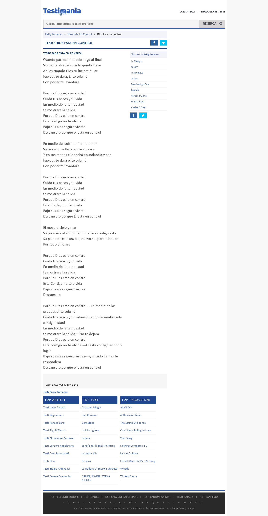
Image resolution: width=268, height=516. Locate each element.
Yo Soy (134, 67)
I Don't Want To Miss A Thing (137, 461)
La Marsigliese (90, 430)
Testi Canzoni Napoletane (58, 445)
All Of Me (126, 407)
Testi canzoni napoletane (121, 497)
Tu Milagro (136, 61)
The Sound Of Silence (133, 422)
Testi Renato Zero (53, 422)
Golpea (134, 78)
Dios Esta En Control (80, 34)
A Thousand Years (130, 415)
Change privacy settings (182, 508)
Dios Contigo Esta (140, 84)
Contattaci (187, 11)
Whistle (124, 468)
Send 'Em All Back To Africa (98, 445)
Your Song (126, 438)
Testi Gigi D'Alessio (54, 430)
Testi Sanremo (208, 497)
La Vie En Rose (129, 453)
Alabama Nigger (91, 407)
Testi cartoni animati (157, 497)
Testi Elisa (49, 461)
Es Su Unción (137, 101)
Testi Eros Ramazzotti (56, 453)
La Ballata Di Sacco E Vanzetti (99, 468)
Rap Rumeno (89, 415)
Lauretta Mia (90, 453)
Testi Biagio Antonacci (56, 468)
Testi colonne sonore (64, 497)
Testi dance (91, 497)
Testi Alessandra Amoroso (58, 438)
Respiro (86, 461)
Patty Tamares (53, 34)
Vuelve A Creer (138, 107)
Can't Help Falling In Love (135, 430)
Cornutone (88, 422)
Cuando (135, 90)
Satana (86, 438)
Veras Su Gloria (139, 96)
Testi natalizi (185, 497)
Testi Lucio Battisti (54, 407)
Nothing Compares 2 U (134, 445)
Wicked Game (128, 476)
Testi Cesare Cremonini (57, 476)
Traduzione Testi (213, 11)
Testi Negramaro (53, 415)
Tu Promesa (137, 72)
